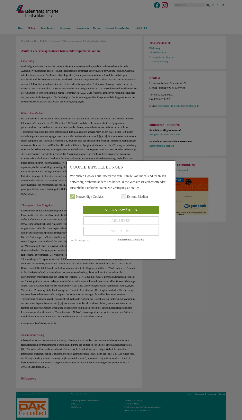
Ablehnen (121, 220)
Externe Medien (134, 196)
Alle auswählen (121, 210)
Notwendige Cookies (87, 196)
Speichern (121, 231)
